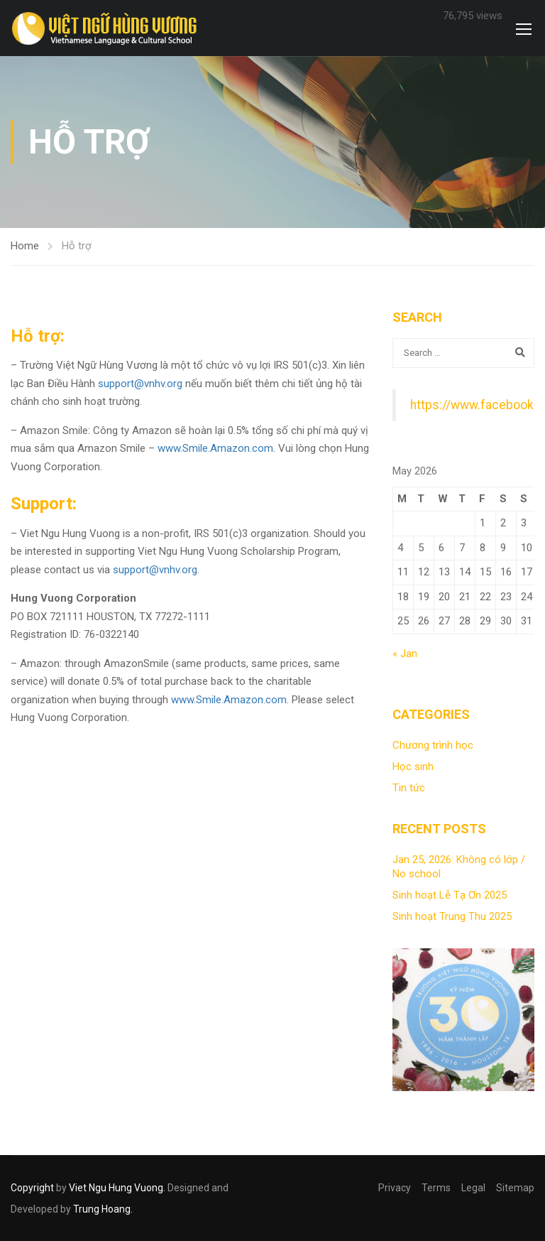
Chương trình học (432, 745)
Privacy (394, 1187)
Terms (436, 1187)
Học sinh (413, 766)
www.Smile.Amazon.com (215, 448)
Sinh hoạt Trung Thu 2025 (452, 916)
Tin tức (408, 787)
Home (25, 245)
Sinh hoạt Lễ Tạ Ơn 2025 (449, 895)
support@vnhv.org (140, 383)
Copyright (32, 1187)
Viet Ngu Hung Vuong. (117, 1187)
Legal (473, 1187)
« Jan (404, 653)
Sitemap (515, 1187)
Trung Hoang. (103, 1209)
